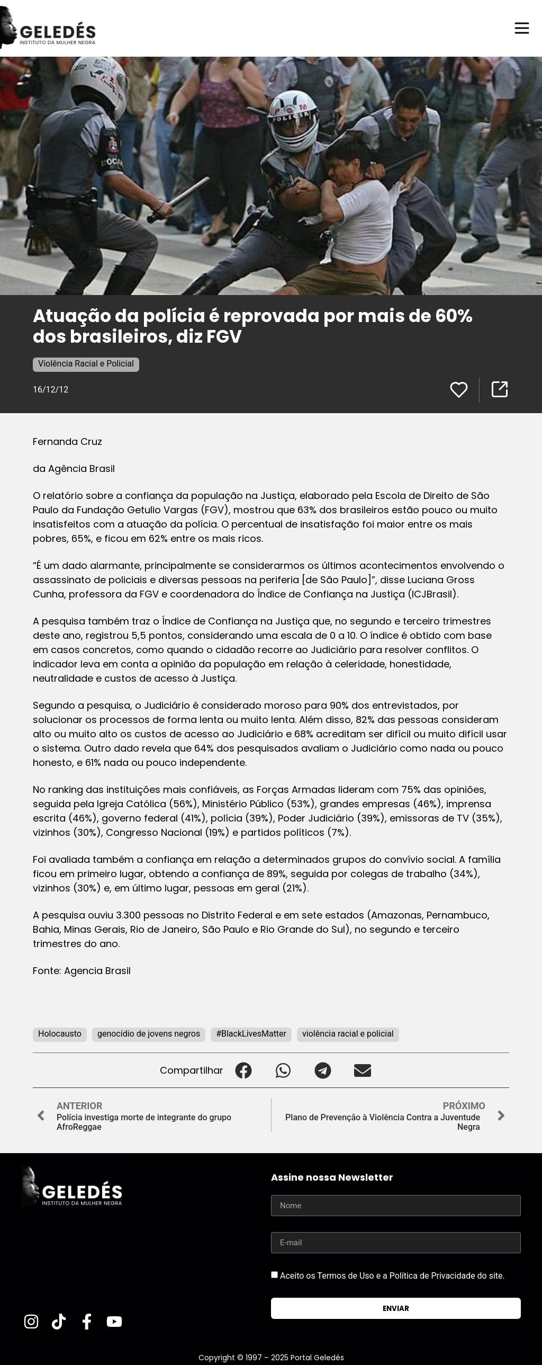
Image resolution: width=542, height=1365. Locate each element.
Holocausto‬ (60, 1034)
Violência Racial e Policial (86, 364)
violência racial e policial (348, 1034)
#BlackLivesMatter (251, 1034)
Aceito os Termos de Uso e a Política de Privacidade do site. (392, 1276)
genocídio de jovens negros (148, 1034)
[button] (243, 1070)
